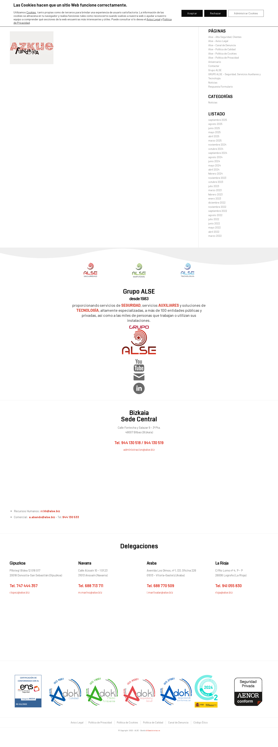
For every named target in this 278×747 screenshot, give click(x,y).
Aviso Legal (153, 19)
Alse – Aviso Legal (218, 41)
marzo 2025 (215, 140)
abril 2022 (213, 231)
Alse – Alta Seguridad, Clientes (225, 36)
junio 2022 (214, 223)
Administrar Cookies (246, 13)
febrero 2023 (215, 194)
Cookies (31, 12)
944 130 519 (154, 442)
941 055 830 (232, 585)
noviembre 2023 (217, 177)
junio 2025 (214, 128)
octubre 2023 (215, 181)
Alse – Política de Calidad (222, 49)
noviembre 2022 (217, 206)
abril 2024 (213, 169)
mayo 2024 (214, 165)
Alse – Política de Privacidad (223, 57)
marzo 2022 (215, 235)
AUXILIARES (168, 305)
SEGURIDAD (131, 305)
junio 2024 (214, 161)
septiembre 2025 (217, 119)
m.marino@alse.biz (90, 592)
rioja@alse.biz (224, 592)
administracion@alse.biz (139, 449)
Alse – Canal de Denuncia (222, 45)
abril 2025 (213, 136)
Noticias (212, 82)
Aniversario (214, 61)
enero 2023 (214, 198)
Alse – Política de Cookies (222, 53)
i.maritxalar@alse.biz (160, 592)
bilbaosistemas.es (153, 730)
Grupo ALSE (215, 70)
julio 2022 (213, 219)
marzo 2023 (215, 190)
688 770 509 (163, 585)
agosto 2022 (215, 215)
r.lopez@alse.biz (20, 592)
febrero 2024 (215, 173)
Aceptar (192, 13)
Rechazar (215, 13)
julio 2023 (213, 186)
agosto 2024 (215, 157)
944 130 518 (131, 442)
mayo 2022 (214, 227)
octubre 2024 (215, 148)
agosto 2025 (215, 123)
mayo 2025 (214, 132)
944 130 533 (70, 517)
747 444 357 (27, 585)
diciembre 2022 (216, 202)
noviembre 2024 (217, 144)
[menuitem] (76, 722)
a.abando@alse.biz (42, 517)
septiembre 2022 (217, 210)
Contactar (213, 65)
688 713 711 (94, 585)
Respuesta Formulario (220, 86)
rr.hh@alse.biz (51, 511)
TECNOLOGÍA (87, 310)
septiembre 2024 (217, 152)
